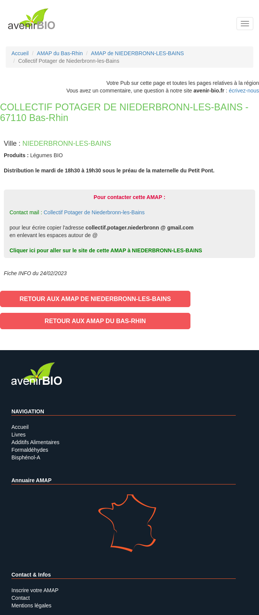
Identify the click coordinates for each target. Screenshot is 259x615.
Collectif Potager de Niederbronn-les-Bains (93, 212)
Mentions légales (31, 605)
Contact (20, 598)
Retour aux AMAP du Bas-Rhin (95, 321)
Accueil (20, 427)
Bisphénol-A (25, 457)
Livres (18, 435)
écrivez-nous (244, 91)
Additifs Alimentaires (35, 442)
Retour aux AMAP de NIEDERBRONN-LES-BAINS (95, 299)
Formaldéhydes (29, 450)
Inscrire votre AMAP (35, 590)
